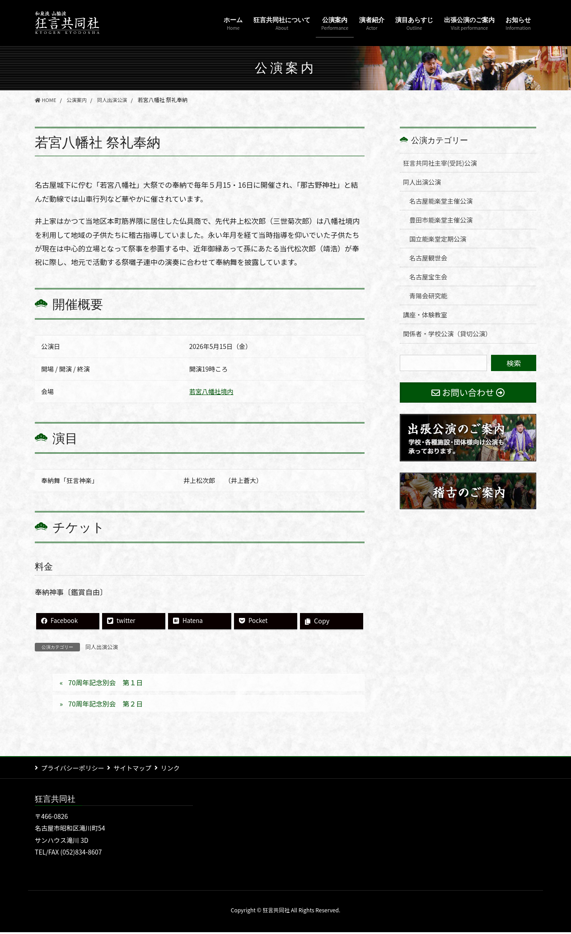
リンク (177, 769)
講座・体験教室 (425, 314)
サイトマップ (136, 769)
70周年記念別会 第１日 (109, 683)
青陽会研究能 (428, 295)
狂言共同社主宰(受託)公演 (440, 162)
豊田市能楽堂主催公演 (441, 219)
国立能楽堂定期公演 (437, 238)
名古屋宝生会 (428, 276)
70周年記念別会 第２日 (109, 705)
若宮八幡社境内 (211, 391)
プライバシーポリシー (72, 769)
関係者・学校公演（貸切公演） (447, 333)
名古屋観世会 (428, 257)
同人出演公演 (101, 647)
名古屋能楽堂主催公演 (441, 200)
